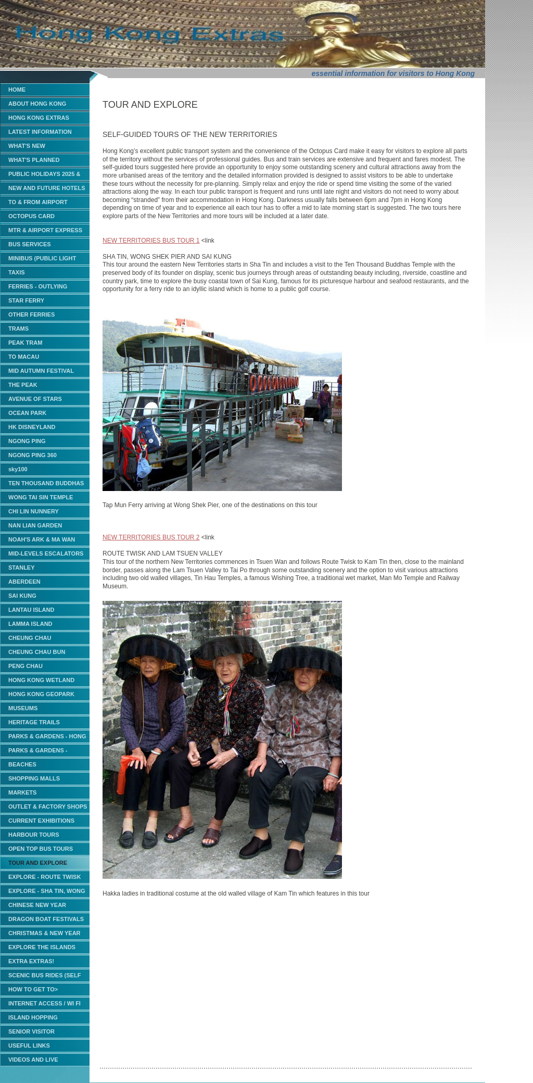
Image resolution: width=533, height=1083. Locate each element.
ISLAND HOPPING (33, 1017)
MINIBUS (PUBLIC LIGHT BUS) (42, 260)
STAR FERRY (26, 300)
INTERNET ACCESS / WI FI (44, 1003)
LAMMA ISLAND (30, 624)
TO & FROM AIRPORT (38, 202)
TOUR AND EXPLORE (37, 863)
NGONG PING (27, 441)
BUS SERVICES (29, 244)
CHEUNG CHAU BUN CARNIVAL (36, 654)
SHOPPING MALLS (34, 778)
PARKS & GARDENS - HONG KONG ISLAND (47, 738)
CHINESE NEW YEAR (37, 905)
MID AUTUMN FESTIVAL (41, 371)
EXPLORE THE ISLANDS (41, 947)
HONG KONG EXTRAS (38, 118)
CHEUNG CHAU (30, 638)
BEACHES (22, 764)
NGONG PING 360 (32, 455)
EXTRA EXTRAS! (31, 961)
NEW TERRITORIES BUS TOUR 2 (151, 537)
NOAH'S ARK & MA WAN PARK (41, 541)
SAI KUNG (22, 596)
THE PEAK (22, 385)
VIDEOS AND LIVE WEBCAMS (33, 1061)
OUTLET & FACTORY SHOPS (47, 806)
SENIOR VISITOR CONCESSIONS (31, 1033)
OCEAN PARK (27, 413)
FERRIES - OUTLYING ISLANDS (37, 288)
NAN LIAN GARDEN (35, 525)
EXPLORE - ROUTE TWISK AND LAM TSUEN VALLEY (44, 879)
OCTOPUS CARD (31, 216)
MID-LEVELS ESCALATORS (45, 553)
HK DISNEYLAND (31, 427)
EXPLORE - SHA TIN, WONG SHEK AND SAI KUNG (46, 893)
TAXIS (16, 272)
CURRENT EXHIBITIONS (41, 820)
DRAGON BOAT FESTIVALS (46, 919)
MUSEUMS (22, 708)
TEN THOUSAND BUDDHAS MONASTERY (46, 485)
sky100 (18, 469)
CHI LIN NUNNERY (33, 511)
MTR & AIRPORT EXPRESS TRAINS (45, 232)
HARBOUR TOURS (33, 835)
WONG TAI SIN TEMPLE (40, 497)
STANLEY (21, 567)
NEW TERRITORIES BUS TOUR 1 (151, 240)
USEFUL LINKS (29, 1045)
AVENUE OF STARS (35, 399)
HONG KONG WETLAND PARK (41, 682)
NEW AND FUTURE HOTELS (46, 188)
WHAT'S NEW (26, 146)
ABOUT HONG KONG (37, 103)
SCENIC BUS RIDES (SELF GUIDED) (44, 977)
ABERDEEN (24, 581)
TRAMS (18, 328)
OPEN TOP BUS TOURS (40, 849)
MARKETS (22, 792)
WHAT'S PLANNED (33, 160)
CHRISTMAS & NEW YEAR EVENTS (44, 935)
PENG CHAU (25, 666)
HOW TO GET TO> (33, 989)
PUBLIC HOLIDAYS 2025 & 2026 (44, 176)
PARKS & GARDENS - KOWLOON (37, 752)
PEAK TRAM (25, 342)
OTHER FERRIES (31, 314)
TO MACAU (23, 357)
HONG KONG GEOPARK (41, 694)
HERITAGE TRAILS (34, 722)
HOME (17, 89)
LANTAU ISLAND (31, 610)
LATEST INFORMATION (40, 132)
